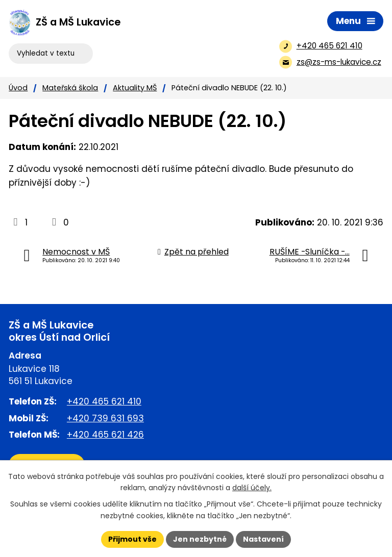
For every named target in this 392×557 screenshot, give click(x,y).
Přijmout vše (132, 539)
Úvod (18, 88)
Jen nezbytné (200, 539)
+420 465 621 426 (105, 434)
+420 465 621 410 (104, 401)
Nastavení (263, 539)
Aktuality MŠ (135, 88)
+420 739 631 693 (105, 418)
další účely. (252, 488)
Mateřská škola (70, 88)
